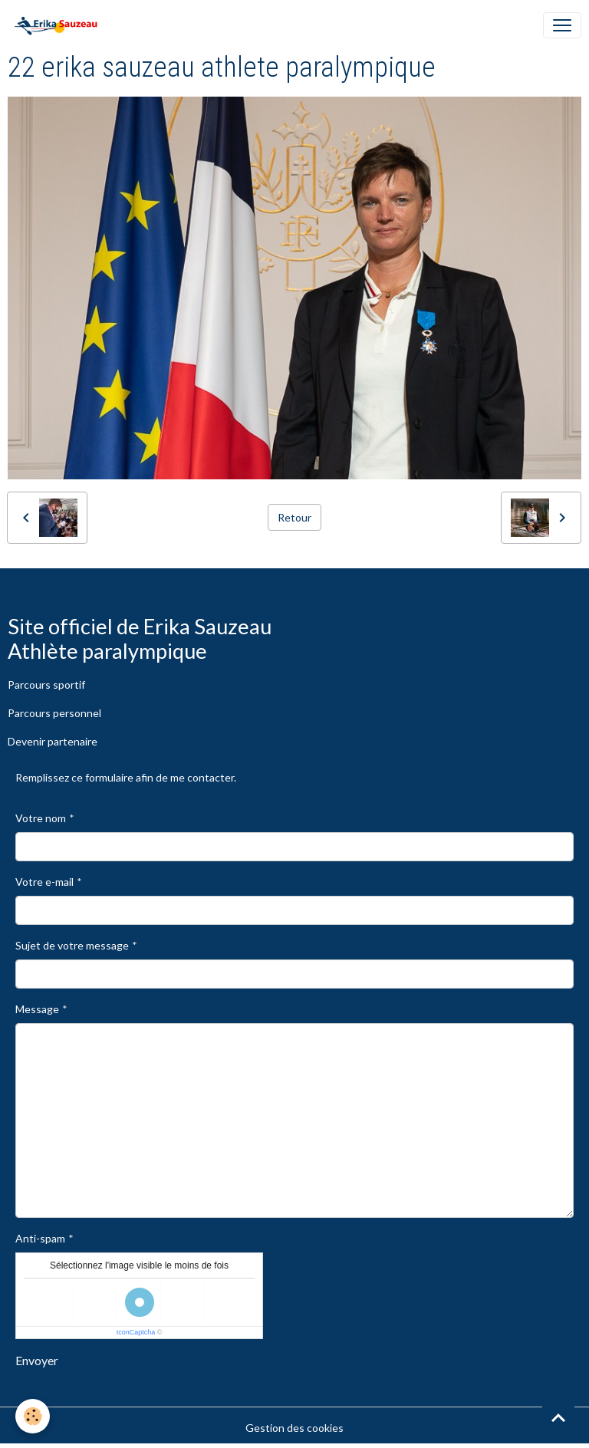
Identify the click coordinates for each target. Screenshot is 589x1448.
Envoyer (36, 1360)
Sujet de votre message (72, 945)
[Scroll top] (558, 1417)
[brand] (59, 25)
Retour (294, 517)
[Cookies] (32, 1416)
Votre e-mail (44, 881)
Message (37, 1008)
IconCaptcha (136, 1332)
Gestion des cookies (294, 1427)
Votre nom (40, 817)
